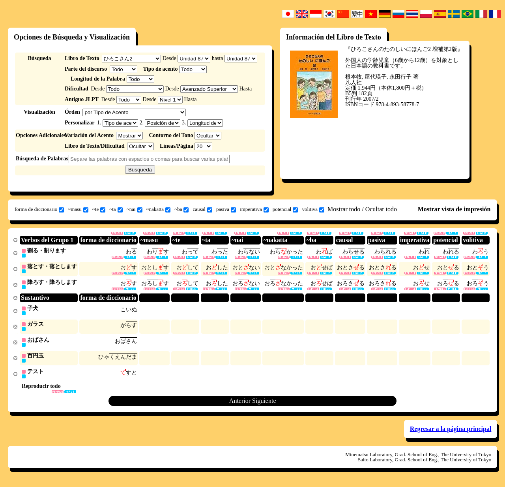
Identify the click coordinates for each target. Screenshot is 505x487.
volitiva (313, 209)
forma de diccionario (39, 209)
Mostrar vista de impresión (454, 209)
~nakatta (158, 209)
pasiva (226, 209)
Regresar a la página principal (451, 432)
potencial (285, 209)
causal (202, 209)
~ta (115, 209)
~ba (181, 209)
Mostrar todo (343, 209)
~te (98, 209)
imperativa (254, 209)
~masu (78, 209)
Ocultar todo (381, 209)
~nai (134, 209)
